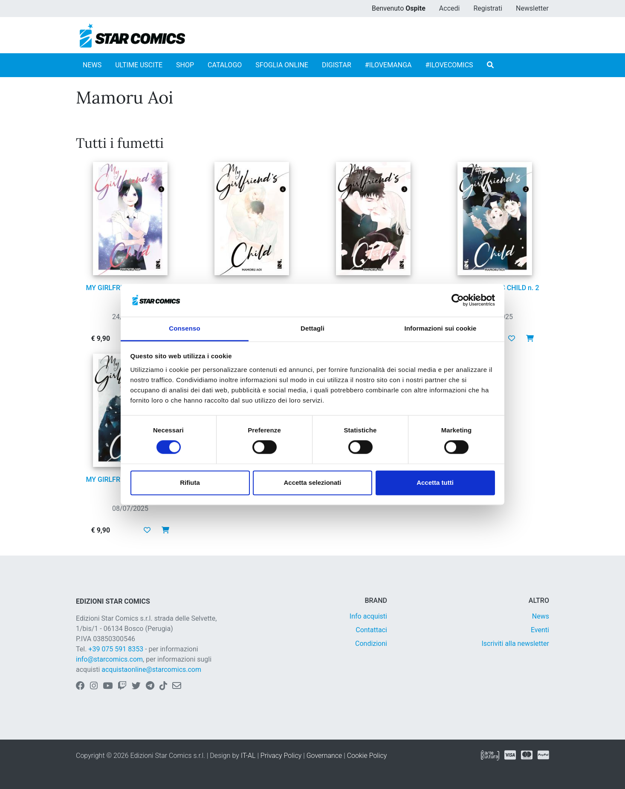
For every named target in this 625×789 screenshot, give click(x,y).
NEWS (92, 65)
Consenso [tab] (184, 328)
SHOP (185, 65)
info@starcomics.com (109, 659)
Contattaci (371, 630)
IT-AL (248, 756)
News (540, 616)
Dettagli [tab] (312, 328)
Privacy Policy (280, 756)
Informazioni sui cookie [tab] (441, 328)
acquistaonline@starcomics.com (151, 669)
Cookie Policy (367, 756)
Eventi (540, 630)
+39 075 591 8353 (115, 649)
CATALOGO (225, 65)
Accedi (449, 8)
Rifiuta (190, 482)
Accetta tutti (435, 482)
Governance (324, 756)
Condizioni (371, 643)
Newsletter (532, 8)
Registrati (487, 8)
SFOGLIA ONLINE (281, 65)
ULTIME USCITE (138, 65)
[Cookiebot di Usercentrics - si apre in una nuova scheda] (457, 300)
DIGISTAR (336, 65)
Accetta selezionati (312, 482)
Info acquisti (368, 616)
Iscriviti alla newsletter (515, 643)
